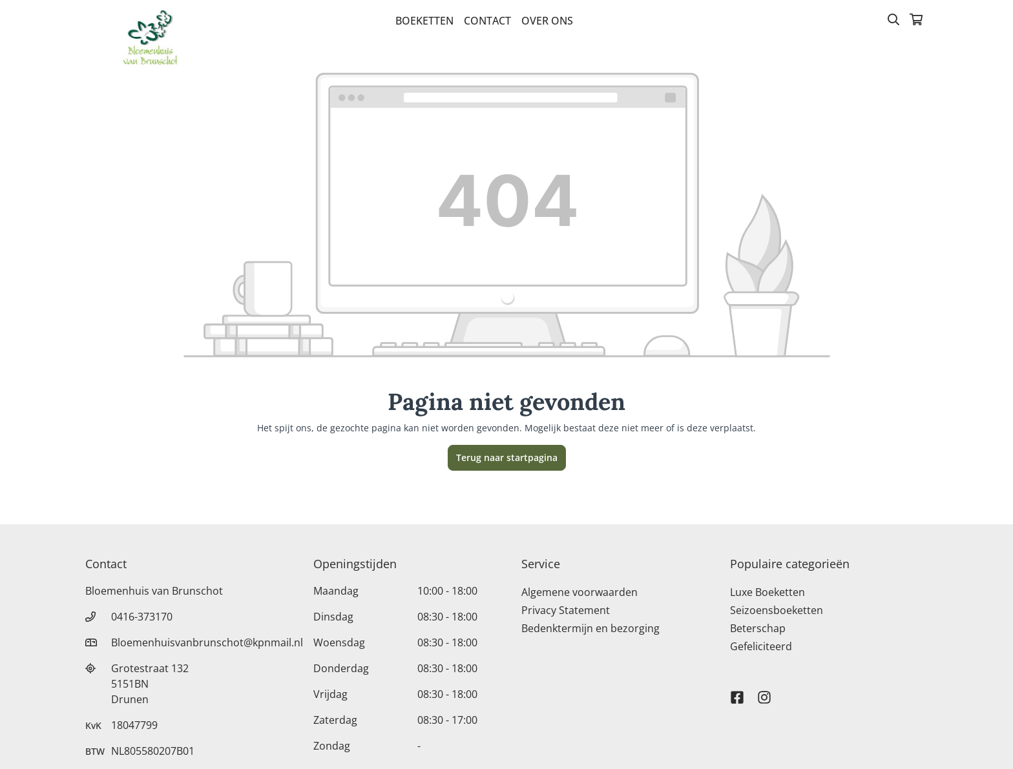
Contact (487, 21)
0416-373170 (141, 617)
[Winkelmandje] (916, 20)
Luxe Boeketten (767, 592)
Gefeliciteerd (761, 646)
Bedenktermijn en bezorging (590, 628)
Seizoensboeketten (776, 610)
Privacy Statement (565, 610)
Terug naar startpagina (507, 457)
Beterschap (758, 628)
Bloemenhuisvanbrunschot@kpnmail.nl (207, 642)
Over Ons (547, 21)
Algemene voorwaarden (579, 592)
